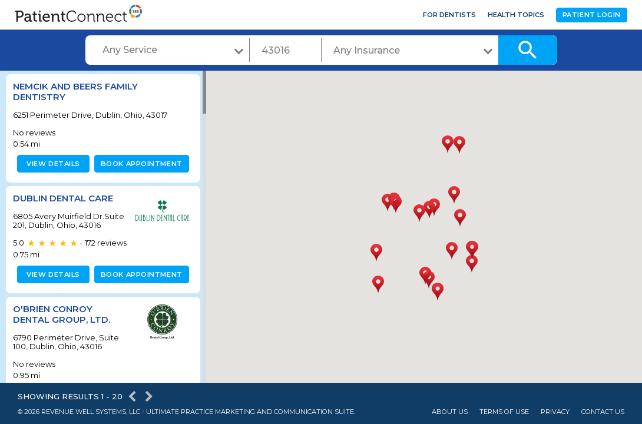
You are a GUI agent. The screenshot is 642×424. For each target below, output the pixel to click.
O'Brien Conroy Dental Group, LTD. (61, 323)
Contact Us (602, 412)
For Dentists (449, 15)
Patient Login (591, 15)
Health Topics (516, 15)
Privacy (555, 412)
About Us (450, 412)
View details (51, 164)
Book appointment (139, 164)
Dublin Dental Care (63, 198)
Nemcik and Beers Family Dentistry (75, 91)
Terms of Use (504, 412)
